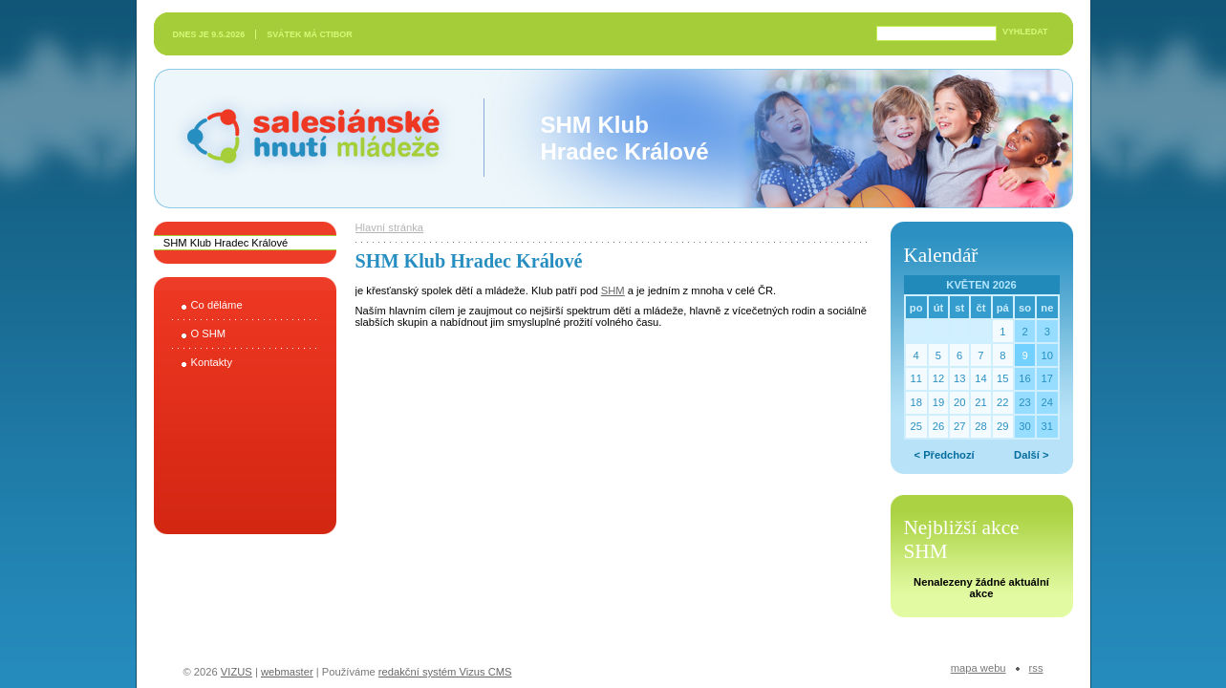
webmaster (287, 671)
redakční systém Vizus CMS (445, 671)
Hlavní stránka (389, 227)
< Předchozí (944, 455)
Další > (1031, 455)
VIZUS (236, 671)
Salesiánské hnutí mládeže (304, 138)
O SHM (208, 333)
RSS (1036, 668)
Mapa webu (978, 668)
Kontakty (212, 362)
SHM (613, 290)
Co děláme (217, 305)
